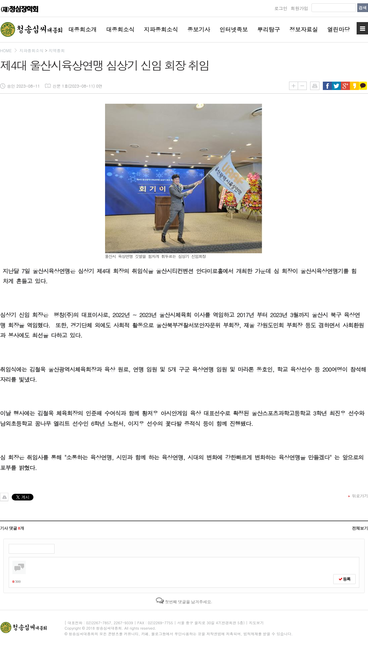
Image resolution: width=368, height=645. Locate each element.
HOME (6, 50)
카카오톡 (363, 86)
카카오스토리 (354, 86)
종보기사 (198, 29)
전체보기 (360, 528)
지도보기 (256, 622)
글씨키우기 (293, 86)
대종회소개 (82, 29)
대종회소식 (120, 29)
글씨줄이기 (302, 86)
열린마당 (338, 29)
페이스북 (327, 86)
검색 (363, 7)
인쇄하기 (314, 86)
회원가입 (299, 8)
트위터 (336, 86)
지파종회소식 (161, 29)
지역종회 (57, 50)
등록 (344, 579)
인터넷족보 (233, 29)
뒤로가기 (360, 495)
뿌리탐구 (268, 29)
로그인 (280, 8)
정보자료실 (303, 29)
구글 (345, 86)
